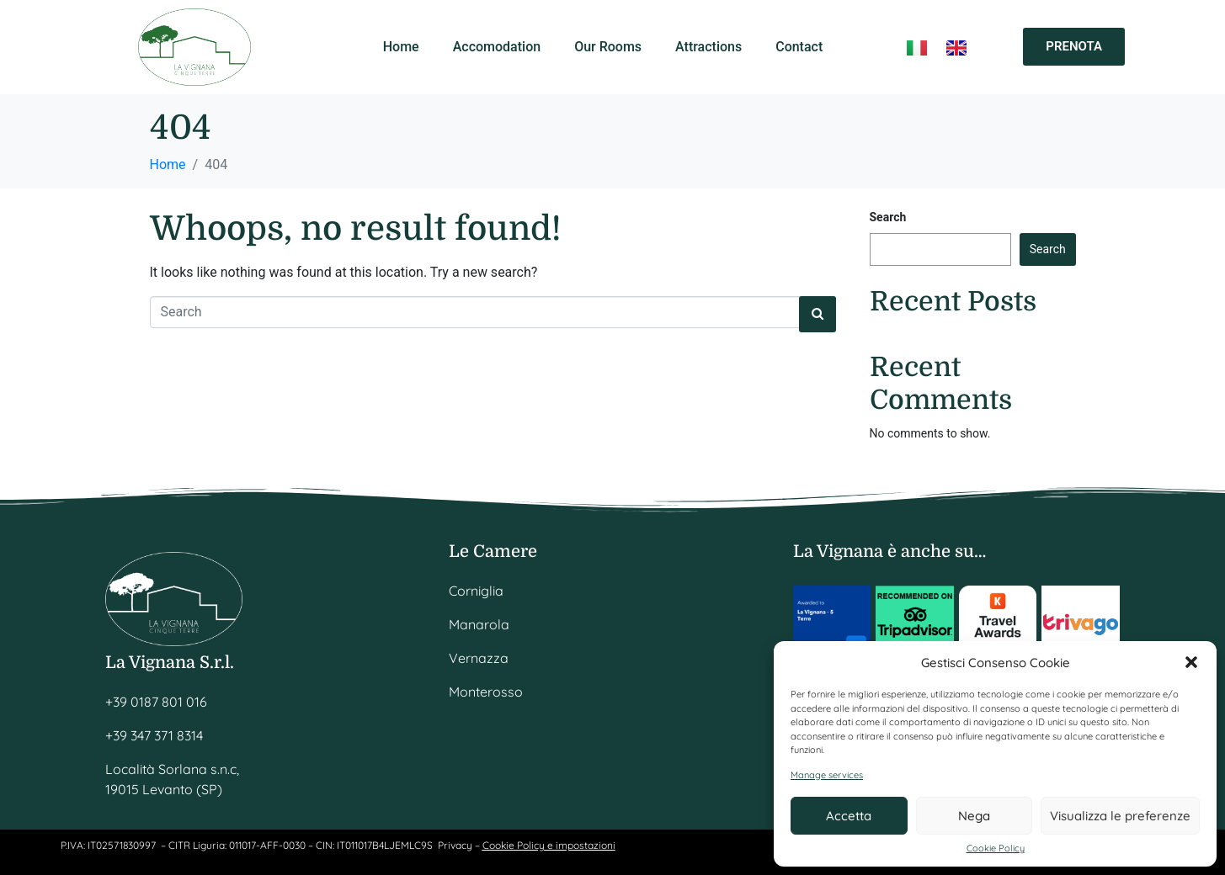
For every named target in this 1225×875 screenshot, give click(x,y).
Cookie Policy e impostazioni (548, 845)
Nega (974, 816)
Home (401, 47)
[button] (1191, 662)
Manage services (827, 775)
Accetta (848, 816)
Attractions (708, 47)
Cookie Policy (996, 848)
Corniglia (476, 590)
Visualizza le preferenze (1120, 816)
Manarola (479, 624)
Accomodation (497, 47)
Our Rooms (608, 47)
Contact (799, 47)
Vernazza (479, 658)
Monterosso (486, 691)
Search (888, 217)
